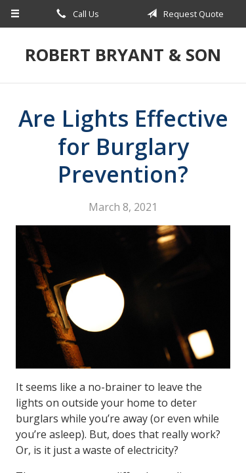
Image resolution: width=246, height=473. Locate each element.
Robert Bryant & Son (123, 54)
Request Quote (183, 14)
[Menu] (15, 14)
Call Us (75, 14)
